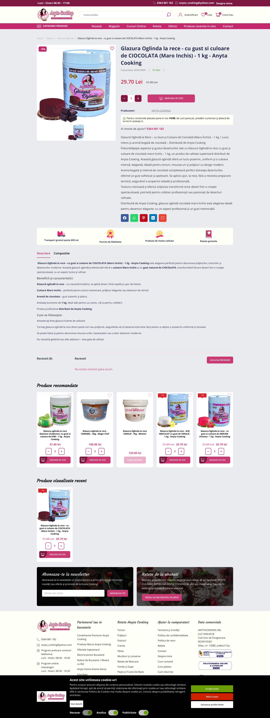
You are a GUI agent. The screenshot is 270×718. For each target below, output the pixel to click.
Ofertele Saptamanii (88, 649)
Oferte (172, 26)
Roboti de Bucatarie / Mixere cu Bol (93, 662)
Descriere (43, 253)
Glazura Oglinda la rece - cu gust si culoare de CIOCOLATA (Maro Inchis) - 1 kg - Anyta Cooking (55, 529)
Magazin (114, 26)
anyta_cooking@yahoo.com (54, 645)
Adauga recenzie (220, 360)
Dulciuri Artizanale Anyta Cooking (91, 690)
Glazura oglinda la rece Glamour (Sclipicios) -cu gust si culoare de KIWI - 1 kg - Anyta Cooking (55, 435)
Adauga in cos (171, 98)
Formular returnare (168, 677)
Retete (157, 26)
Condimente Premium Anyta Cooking (93, 637)
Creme (121, 645)
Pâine (120, 651)
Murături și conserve (129, 656)
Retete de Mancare (128, 661)
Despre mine (165, 656)
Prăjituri (121, 635)
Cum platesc (165, 666)
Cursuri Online (136, 26)
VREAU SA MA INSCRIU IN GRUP (162, 597)
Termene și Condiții (168, 630)
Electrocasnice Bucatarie (90, 655)
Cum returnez (165, 672)
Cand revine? (135, 460)
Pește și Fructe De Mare (130, 672)
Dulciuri (121, 640)
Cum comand (165, 661)
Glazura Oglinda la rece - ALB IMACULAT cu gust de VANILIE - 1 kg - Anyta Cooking (175, 434)
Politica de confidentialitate (173, 635)
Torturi (121, 630)
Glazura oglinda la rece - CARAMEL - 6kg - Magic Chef (95, 432)
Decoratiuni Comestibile (90, 698)
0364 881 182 (155, 129)
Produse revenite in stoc (200, 26)
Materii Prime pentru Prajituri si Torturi (93, 681)
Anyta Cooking (161, 110)
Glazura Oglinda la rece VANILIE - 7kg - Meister (135, 432)
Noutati (97, 26)
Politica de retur (166, 640)
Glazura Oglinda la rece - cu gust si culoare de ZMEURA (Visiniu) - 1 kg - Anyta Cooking (214, 434)
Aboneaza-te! (118, 593)
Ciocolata (82, 674)
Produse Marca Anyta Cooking (94, 644)
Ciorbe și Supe (125, 666)
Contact (228, 26)
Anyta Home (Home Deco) (91, 669)
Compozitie (62, 253)
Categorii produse (55, 26)
